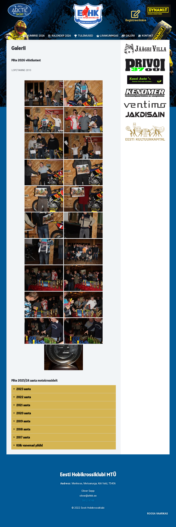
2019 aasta (23, 421)
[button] (63, 389)
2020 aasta (23, 413)
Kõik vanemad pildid (29, 445)
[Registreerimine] (136, 14)
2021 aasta (23, 405)
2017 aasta (23, 437)
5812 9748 (88, 501)
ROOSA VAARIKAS (157, 514)
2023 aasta (23, 389)
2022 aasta (23, 397)
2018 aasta (23, 429)
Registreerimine (135, 20)
